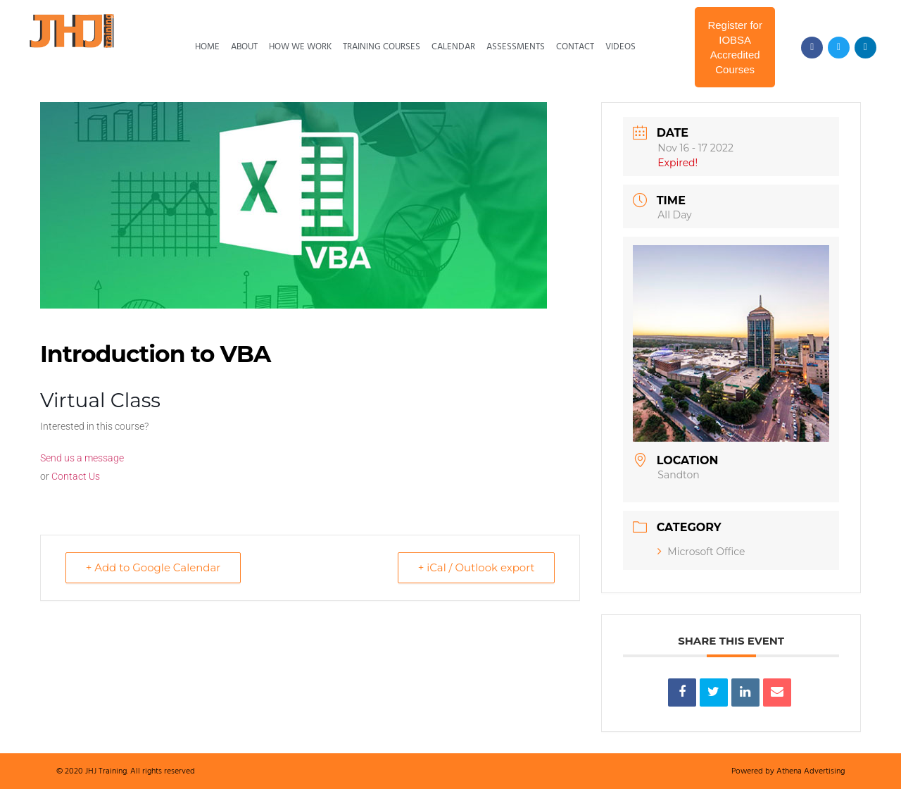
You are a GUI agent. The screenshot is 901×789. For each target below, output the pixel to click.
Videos (620, 46)
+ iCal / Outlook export (475, 567)
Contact (575, 46)
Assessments (515, 46)
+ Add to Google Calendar (153, 567)
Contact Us (75, 476)
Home (207, 46)
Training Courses (381, 46)
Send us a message (82, 458)
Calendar (453, 46)
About (244, 46)
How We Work (300, 46)
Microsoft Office (701, 551)
